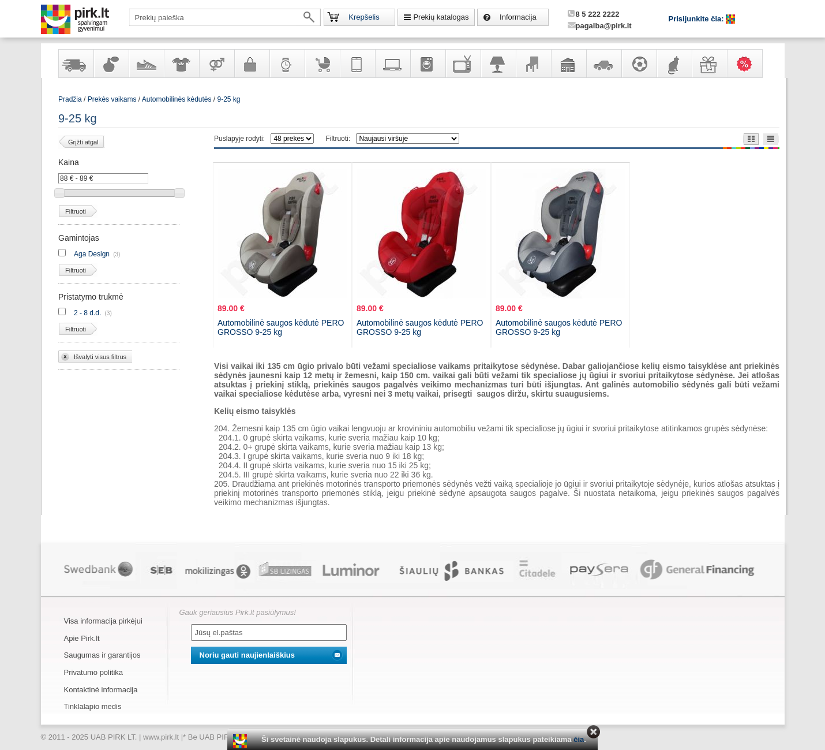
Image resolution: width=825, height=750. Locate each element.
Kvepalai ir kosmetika (110, 63)
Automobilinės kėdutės (177, 99)
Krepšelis (363, 17)
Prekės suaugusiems (216, 63)
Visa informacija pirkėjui (103, 621)
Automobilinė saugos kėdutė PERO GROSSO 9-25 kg (280, 327)
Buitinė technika (427, 63)
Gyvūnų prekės (674, 63)
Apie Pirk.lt (82, 638)
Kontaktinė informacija (101, 689)
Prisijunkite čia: (697, 18)
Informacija (518, 17)
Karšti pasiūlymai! (748, 63)
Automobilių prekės (603, 63)
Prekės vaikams (322, 63)
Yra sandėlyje (75, 63)
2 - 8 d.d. (87, 313)
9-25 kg (229, 99)
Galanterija (251, 63)
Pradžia (70, 99)
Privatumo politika (93, 672)
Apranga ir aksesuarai (181, 63)
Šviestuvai (498, 63)
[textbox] (225, 17)
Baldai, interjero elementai (533, 63)
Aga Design (92, 254)
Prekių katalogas (440, 17)
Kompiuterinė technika (392, 63)
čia (578, 739)
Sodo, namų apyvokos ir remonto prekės (568, 63)
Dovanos (709, 63)
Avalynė (146, 63)
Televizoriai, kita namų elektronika (462, 63)
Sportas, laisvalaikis (638, 63)
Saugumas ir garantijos (102, 655)
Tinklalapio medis (93, 706)
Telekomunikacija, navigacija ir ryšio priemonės (357, 63)
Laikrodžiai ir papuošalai (286, 63)
